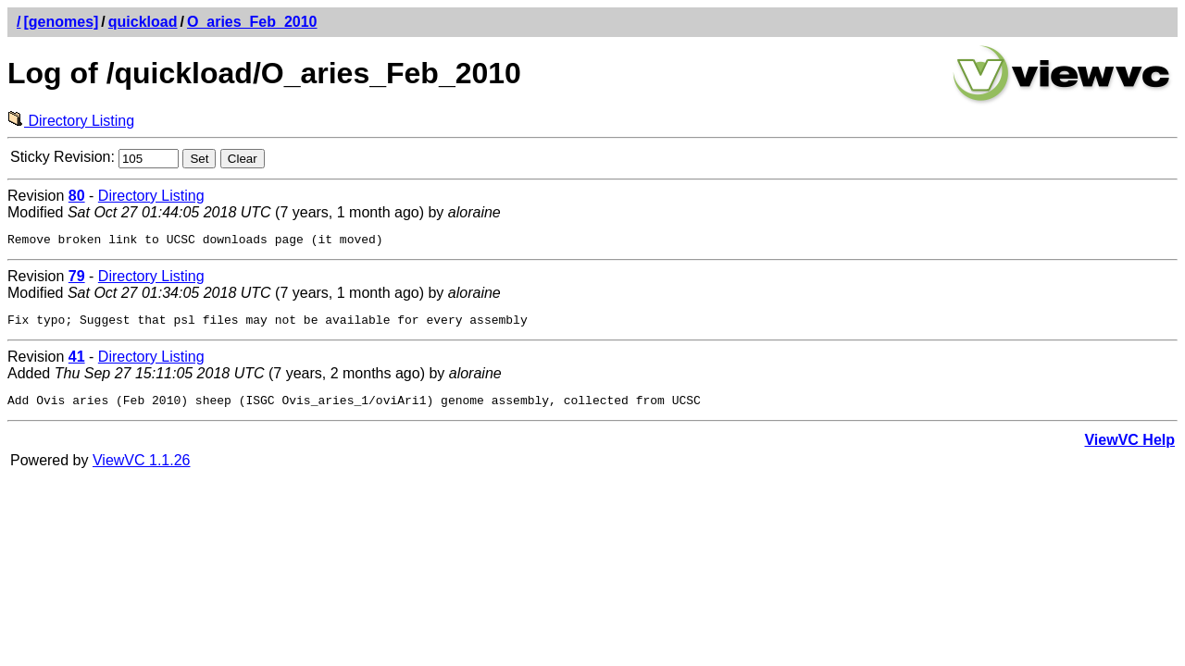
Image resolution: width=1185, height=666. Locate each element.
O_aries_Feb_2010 (252, 22)
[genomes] (60, 22)
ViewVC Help (1129, 448)
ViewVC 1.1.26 (142, 468)
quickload (143, 22)
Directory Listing (70, 121)
